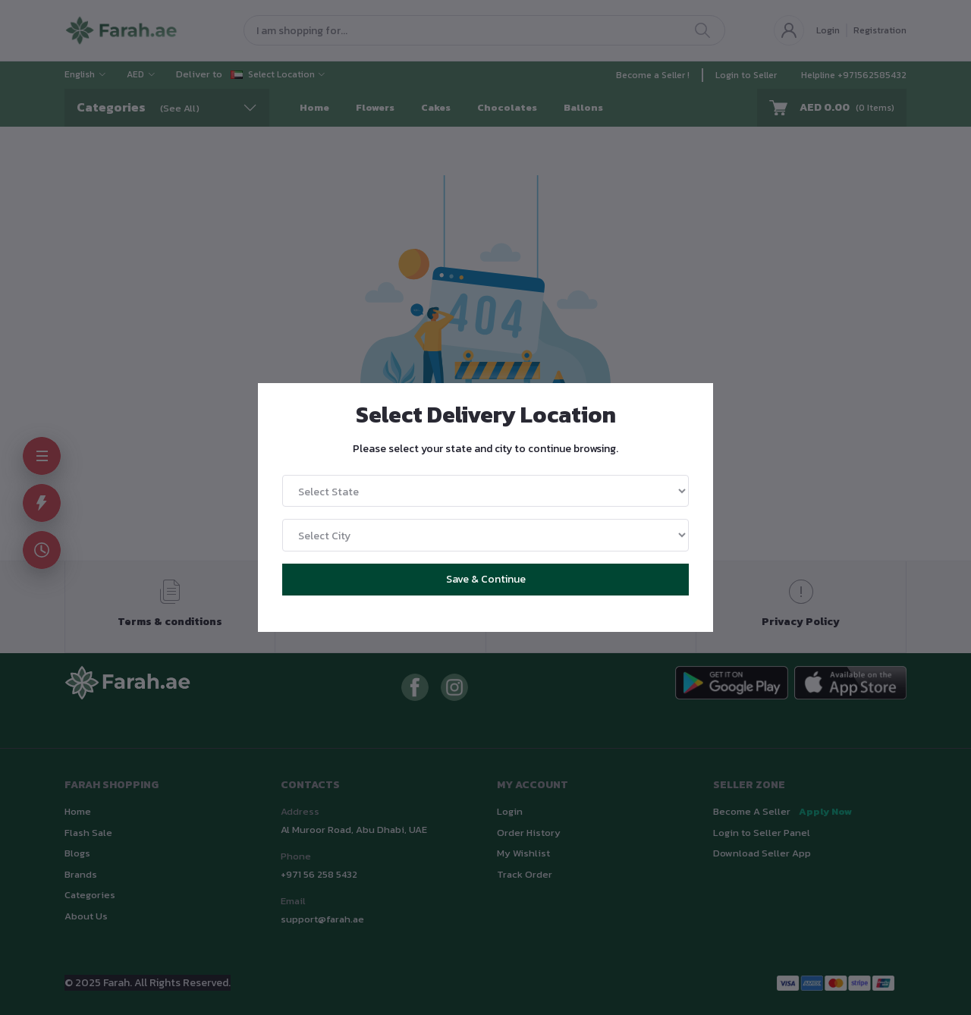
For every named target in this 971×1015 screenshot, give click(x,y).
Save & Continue (486, 579)
